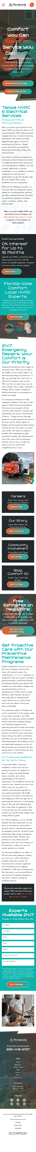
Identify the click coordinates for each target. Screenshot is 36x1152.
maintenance (18, 692)
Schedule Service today (18, 83)
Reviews (17, 1090)
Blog (18, 1087)
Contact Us (18, 1095)
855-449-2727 (18, 1066)
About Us (18, 1082)
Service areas (18, 317)
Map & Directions (18, 1108)
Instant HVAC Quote (18, 91)
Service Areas (18, 1084)
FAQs (18, 1092)
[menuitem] (18, 1140)
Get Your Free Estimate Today (20, 648)
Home (18, 1079)
